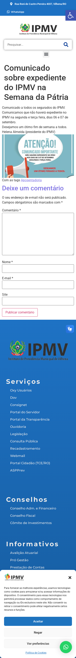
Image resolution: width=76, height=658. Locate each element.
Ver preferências (38, 643)
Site (4, 294)
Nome (7, 262)
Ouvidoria (18, 427)
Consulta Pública (24, 441)
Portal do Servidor (25, 412)
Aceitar (38, 621)
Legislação (19, 434)
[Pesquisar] (66, 45)
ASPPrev (17, 470)
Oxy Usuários (21, 390)
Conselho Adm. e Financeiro (33, 508)
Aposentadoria (31, 180)
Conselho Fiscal (22, 516)
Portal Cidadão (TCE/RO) (30, 463)
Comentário (11, 210)
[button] (70, 15)
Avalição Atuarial (24, 553)
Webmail (17, 456)
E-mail (7, 278)
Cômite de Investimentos (31, 523)
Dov (13, 398)
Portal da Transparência (30, 419)
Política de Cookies (36, 652)
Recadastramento (25, 448)
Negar (38, 632)
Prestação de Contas (27, 567)
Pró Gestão (19, 560)
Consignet (18, 405)
